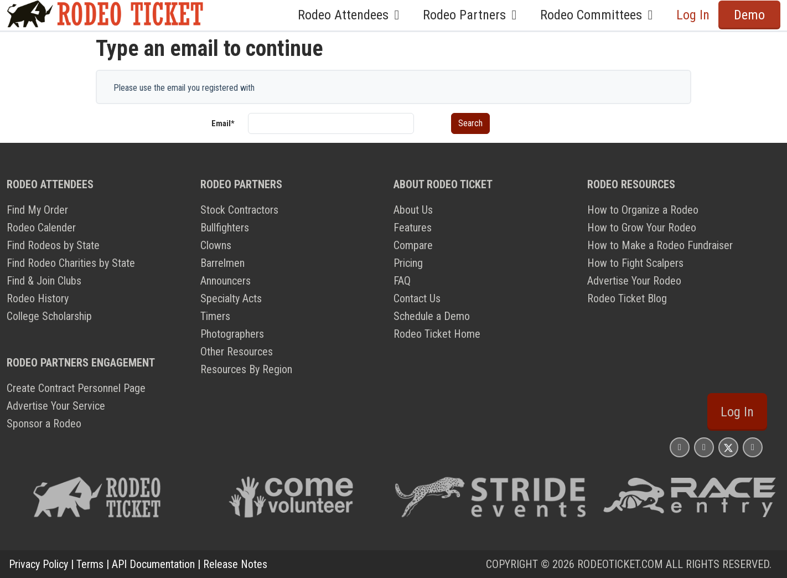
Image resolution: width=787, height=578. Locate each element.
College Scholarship (49, 316)
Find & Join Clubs (44, 280)
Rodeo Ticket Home (437, 333)
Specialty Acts (231, 298)
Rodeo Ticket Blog (627, 298)
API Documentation (153, 564)
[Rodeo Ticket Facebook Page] (704, 447)
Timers (215, 316)
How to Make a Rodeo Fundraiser (660, 245)
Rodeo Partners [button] (472, 15)
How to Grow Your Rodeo (641, 227)
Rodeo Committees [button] (599, 15)
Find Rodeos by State (53, 245)
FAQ (402, 280)
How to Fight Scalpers (635, 263)
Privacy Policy (38, 564)
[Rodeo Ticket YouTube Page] (752, 447)
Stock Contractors (239, 209)
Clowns (215, 245)
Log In (693, 15)
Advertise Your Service (56, 405)
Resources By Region (246, 369)
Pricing (408, 263)
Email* (223, 123)
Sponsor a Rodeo (44, 423)
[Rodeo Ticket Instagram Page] (679, 447)
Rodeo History (38, 298)
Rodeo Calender (41, 227)
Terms (89, 564)
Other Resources (236, 351)
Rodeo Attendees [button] (351, 15)
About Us (413, 209)
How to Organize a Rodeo (642, 209)
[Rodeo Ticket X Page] (728, 447)
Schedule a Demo (432, 316)
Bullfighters (224, 227)
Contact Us (417, 298)
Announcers (225, 280)
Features (413, 227)
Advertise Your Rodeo (634, 280)
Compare (413, 245)
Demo (749, 15)
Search (470, 123)
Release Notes (235, 564)
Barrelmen (222, 263)
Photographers (232, 333)
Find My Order (37, 209)
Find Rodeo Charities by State (71, 263)
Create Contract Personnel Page (76, 388)
